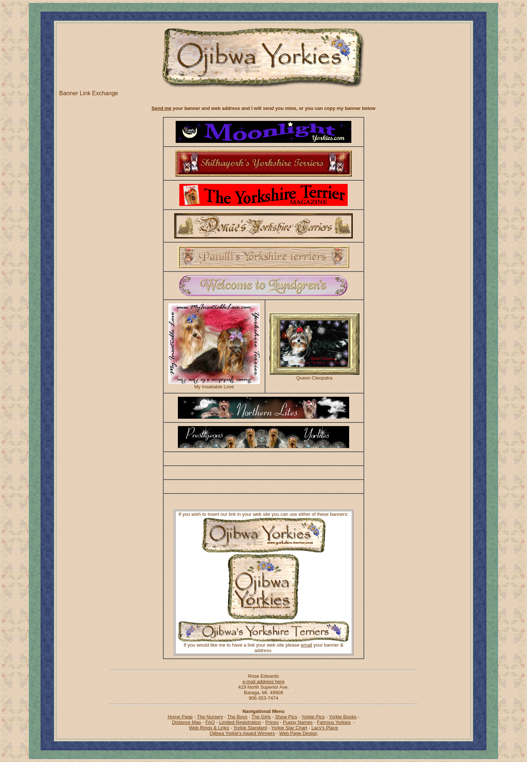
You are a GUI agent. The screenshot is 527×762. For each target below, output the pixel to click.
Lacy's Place (324, 727)
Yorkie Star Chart (289, 727)
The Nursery (210, 717)
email (306, 645)
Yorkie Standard (250, 727)
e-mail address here (264, 681)
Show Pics (286, 717)
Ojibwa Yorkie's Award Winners (242, 733)
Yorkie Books (342, 717)
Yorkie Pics (313, 717)
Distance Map (186, 722)
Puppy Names (298, 722)
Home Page (180, 717)
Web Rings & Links (209, 727)
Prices (272, 722)
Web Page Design (298, 733)
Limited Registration (240, 722)
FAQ (210, 722)
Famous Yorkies (334, 722)
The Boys (237, 717)
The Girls (261, 717)
